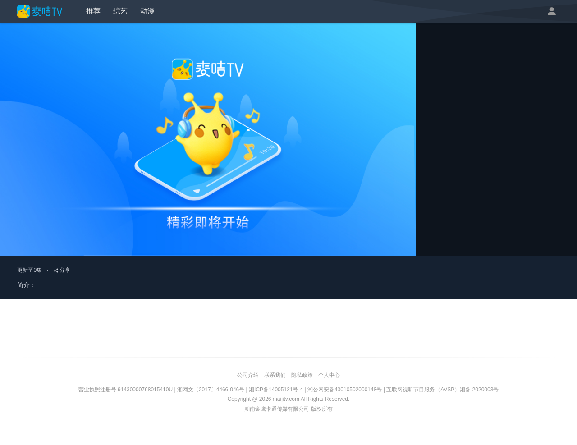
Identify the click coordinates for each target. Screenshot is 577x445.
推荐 (93, 11)
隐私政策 (302, 375)
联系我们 (275, 375)
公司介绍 (248, 375)
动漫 (147, 11)
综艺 (120, 11)
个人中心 (329, 375)
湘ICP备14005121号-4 (276, 389)
